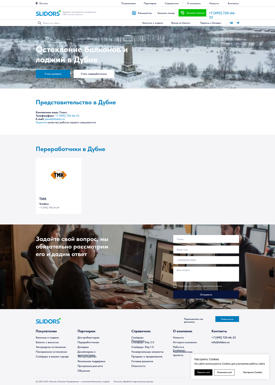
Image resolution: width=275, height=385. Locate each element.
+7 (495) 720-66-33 (67, 115)
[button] (37, 3)
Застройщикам (87, 356)
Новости (178, 337)
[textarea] (206, 274)
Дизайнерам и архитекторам (87, 353)
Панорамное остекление (51, 351)
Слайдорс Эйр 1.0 (142, 347)
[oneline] (206, 239)
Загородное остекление (51, 347)
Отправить (206, 294)
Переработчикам (88, 342)
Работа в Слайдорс (179, 348)
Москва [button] (43, 3)
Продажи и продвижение (146, 356)
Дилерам (83, 347)
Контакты (219, 331)
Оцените (41, 122)
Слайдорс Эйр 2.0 (142, 342)
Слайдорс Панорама (138, 339)
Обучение (84, 370)
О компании (182, 331)
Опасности (138, 366)
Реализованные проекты (182, 353)
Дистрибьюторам (88, 337)
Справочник (141, 331)
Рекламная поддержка (91, 361)
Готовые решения (142, 361)
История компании (185, 342)
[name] (206, 249)
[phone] (206, 260)
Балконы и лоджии (47, 337)
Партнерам (86, 331)
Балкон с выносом (47, 342)
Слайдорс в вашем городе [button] (52, 356)
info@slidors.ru (221, 342)
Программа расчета (90, 366)
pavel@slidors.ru (55, 119)
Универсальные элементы (147, 351)
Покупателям (46, 331)
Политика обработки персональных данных (133, 381)
